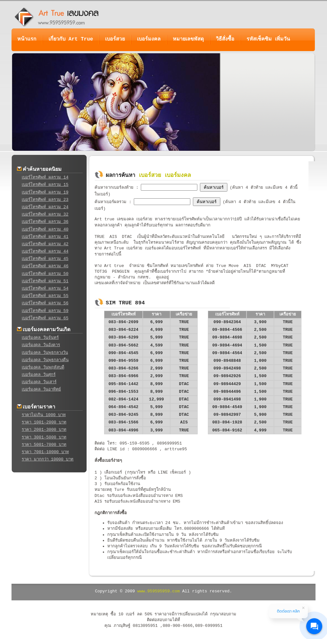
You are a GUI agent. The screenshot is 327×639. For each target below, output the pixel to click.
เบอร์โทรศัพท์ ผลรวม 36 (45, 221)
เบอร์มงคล (149, 39)
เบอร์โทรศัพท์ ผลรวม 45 (45, 258)
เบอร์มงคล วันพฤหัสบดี (43, 367)
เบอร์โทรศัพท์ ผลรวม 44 (45, 251)
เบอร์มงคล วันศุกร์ (39, 374)
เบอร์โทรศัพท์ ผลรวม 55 (45, 295)
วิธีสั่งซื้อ (225, 39)
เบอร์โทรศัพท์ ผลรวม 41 (45, 236)
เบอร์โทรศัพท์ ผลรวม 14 (45, 177)
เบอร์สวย (115, 39)
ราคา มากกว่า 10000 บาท (47, 459)
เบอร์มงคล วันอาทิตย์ (41, 389)
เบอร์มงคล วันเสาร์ (39, 382)
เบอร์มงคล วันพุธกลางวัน (45, 352)
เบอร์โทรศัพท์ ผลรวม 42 (45, 244)
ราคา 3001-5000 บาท (44, 437)
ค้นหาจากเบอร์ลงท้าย (115, 187)
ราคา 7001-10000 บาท (45, 452)
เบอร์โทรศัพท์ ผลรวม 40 (45, 229)
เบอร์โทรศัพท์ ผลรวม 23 (45, 199)
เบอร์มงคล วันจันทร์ (40, 337)
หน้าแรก (26, 39)
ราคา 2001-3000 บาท (44, 429)
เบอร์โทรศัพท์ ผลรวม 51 (45, 281)
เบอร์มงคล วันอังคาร (41, 345)
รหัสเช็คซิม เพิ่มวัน (268, 39)
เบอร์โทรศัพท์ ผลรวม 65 (45, 318)
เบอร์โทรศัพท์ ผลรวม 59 (45, 310)
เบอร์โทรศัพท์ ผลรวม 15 (45, 184)
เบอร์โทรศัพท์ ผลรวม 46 (45, 266)
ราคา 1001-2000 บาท (44, 422)
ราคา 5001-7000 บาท (44, 444)
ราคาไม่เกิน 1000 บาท (44, 415)
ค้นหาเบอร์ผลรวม (112, 202)
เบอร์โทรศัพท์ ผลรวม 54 (45, 288)
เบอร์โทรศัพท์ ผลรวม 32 (45, 214)
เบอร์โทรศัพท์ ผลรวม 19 (45, 192)
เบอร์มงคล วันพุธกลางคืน (45, 360)
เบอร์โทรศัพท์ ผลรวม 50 (45, 273)
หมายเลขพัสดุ (188, 39)
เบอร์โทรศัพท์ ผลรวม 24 (45, 207)
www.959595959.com (158, 591)
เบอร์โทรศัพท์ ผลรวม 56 (45, 303)
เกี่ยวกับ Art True (71, 39)
